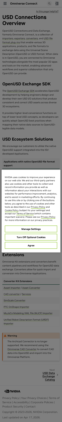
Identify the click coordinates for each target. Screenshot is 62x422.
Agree (31, 245)
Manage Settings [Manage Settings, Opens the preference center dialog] (31, 228)
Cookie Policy (12, 210)
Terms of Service (25, 213)
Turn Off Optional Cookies (31, 237)
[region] (31, 211)
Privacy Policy (38, 206)
